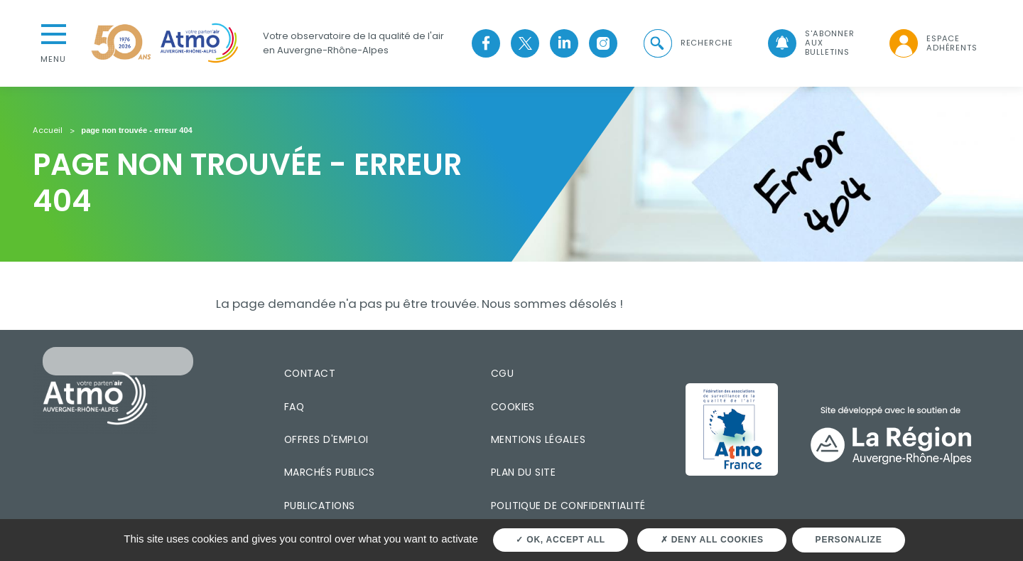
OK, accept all (560, 540)
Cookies (513, 407)
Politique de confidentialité (568, 505)
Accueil (48, 131)
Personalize (849, 540)
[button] (687, 43)
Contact (309, 373)
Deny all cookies (712, 540)
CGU (502, 373)
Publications (319, 505)
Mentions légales (538, 439)
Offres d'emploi (326, 439)
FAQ (294, 407)
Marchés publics (329, 472)
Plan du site (523, 472)
